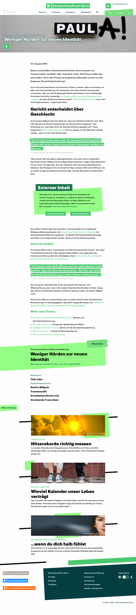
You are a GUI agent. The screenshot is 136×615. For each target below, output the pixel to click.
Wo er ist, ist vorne (41, 324)
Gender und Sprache (93, 588)
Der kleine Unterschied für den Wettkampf (51, 317)
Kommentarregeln (92, 584)
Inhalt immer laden (80, 214)
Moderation (86, 12)
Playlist (120, 13)
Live (110, 13)
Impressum (89, 577)
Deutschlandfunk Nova (58, 573)
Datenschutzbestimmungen (65, 206)
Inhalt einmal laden (55, 214)
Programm (70, 12)
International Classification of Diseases (78, 232)
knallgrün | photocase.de (126, 50)
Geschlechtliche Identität (85, 99)
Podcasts (56, 12)
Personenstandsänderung (53, 130)
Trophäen (52, 584)
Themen (42, 12)
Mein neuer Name (40, 331)
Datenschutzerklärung (94, 573)
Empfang (52, 580)
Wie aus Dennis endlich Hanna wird (48, 334)
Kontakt (51, 577)
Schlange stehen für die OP (45, 327)
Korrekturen (89, 580)
